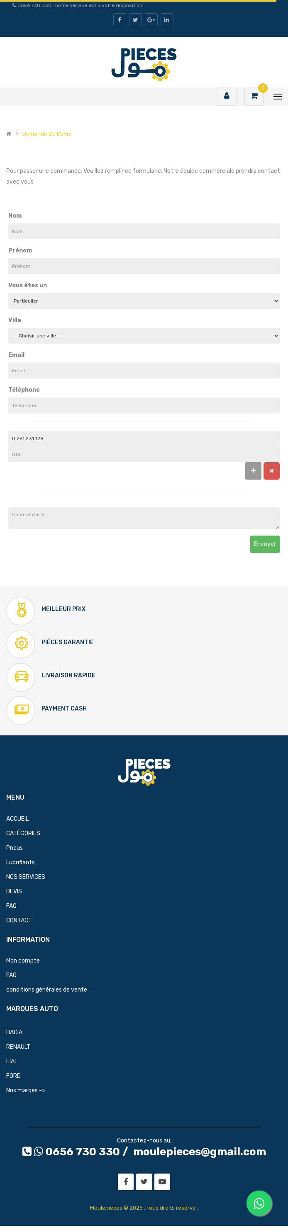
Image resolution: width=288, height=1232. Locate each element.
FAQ (11, 905)
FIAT (12, 1061)
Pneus (14, 847)
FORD (13, 1075)
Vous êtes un (27, 285)
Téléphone (24, 389)
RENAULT (18, 1046)
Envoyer (265, 544)
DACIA (14, 1032)
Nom (15, 215)
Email (16, 355)
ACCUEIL (17, 818)
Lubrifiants (20, 862)
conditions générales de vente (46, 989)
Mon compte (23, 960)
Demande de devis (46, 134)
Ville (14, 320)
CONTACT (19, 920)
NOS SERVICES (25, 876)
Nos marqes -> (25, 1090)
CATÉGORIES (23, 833)
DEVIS (14, 891)
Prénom (20, 250)
